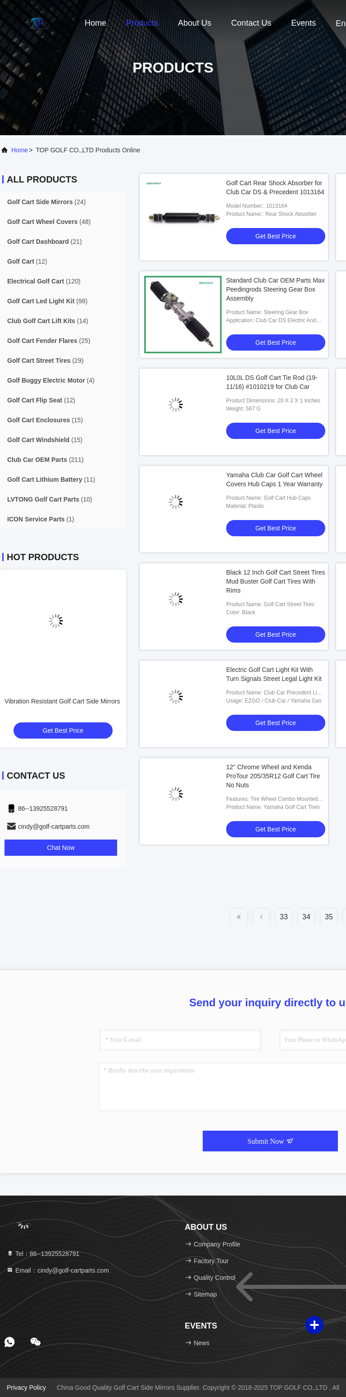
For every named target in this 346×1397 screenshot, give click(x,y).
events (303, 22)
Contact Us (251, 22)
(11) (51, 479)
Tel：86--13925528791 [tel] (42, 1253)
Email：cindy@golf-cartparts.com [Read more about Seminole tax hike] (57, 1270)
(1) (40, 519)
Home (95, 22)
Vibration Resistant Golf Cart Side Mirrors (62, 701)
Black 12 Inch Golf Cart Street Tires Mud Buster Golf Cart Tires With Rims (275, 581)
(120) (44, 281)
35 (329, 917)
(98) (47, 301)
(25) (48, 340)
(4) (51, 380)
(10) (49, 499)
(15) (45, 420)
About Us (194, 22)
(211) (45, 459)
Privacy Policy (26, 1387)
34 (306, 917)
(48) (49, 221)
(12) (27, 261)
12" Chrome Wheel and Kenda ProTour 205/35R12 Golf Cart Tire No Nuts (273, 776)
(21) (44, 241)
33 (284, 917)
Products (142, 22)
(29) (45, 360)
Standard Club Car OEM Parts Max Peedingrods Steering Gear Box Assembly (275, 289)
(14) (47, 320)
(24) (46, 201)
